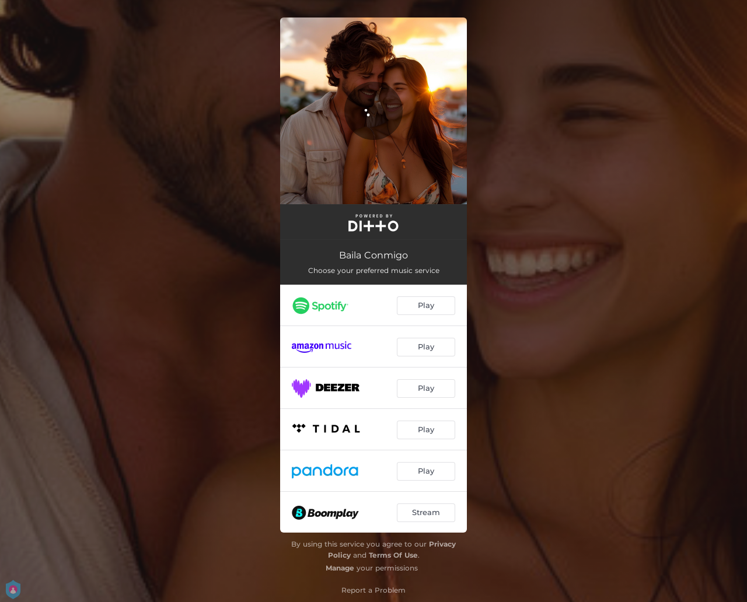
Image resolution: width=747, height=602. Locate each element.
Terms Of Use (393, 555)
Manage (340, 568)
